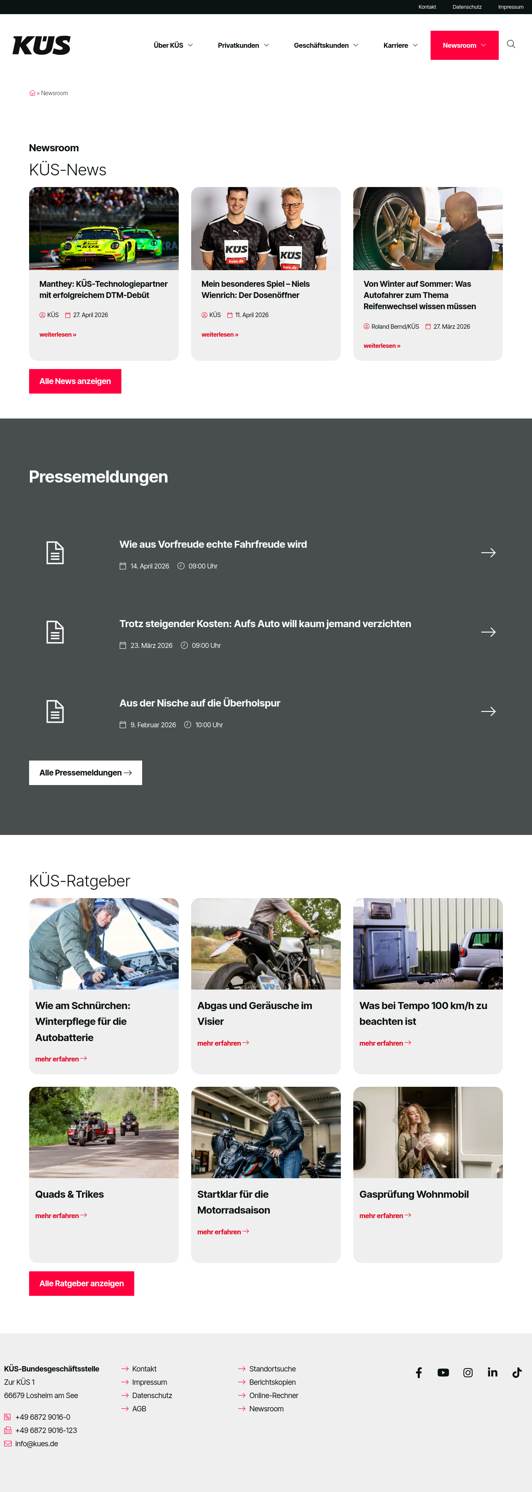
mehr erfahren (61, 1059)
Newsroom (464, 45)
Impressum (511, 7)
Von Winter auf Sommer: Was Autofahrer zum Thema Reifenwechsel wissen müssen (420, 295)
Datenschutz (467, 7)
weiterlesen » (57, 334)
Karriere (401, 45)
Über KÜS (173, 45)
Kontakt (427, 7)
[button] (18, 1473)
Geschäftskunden (326, 45)
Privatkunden (243, 45)
